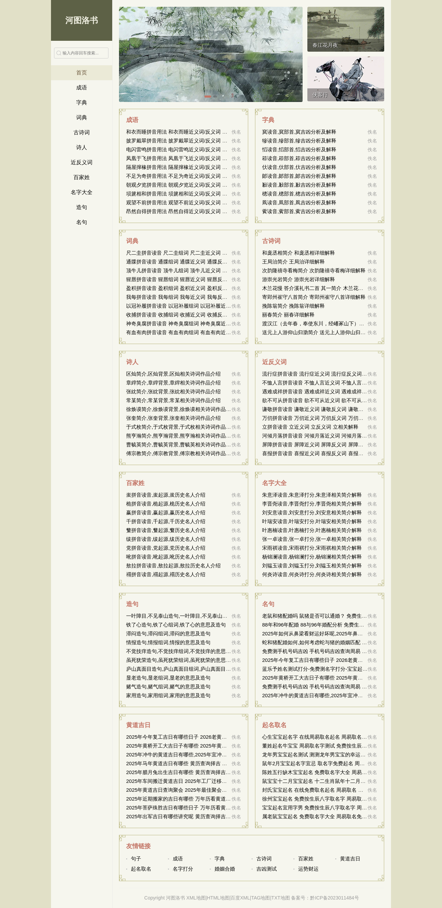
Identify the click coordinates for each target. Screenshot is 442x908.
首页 (81, 72)
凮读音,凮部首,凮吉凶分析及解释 (299, 202)
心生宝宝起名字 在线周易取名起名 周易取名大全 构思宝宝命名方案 (338, 737)
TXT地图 (280, 898)
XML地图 (196, 898)
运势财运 (308, 869)
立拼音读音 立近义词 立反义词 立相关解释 (310, 427)
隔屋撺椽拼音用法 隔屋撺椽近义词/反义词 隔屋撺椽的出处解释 (197, 167)
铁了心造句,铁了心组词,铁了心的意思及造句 (176, 625)
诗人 (81, 147)
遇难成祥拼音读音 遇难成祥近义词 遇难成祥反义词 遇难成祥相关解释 (341, 391)
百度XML (240, 898)
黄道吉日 (138, 725)
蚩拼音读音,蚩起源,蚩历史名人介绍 (165, 495)
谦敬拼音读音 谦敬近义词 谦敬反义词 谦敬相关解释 (320, 409)
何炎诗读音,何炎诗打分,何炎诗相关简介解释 (312, 574)
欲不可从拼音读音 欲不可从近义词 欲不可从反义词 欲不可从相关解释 (341, 400)
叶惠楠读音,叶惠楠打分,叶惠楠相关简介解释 (312, 530)
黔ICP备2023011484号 (334, 898)
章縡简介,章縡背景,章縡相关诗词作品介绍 (173, 383)
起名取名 (274, 725)
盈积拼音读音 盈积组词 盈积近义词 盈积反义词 (179, 288)
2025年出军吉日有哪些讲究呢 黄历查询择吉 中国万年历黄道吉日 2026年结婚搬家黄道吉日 (229, 816)
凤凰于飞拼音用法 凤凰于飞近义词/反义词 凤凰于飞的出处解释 (197, 158)
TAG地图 (260, 898)
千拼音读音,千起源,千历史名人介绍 (165, 521)
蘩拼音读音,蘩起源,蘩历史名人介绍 (165, 530)
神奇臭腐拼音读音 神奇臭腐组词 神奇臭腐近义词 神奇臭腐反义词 (199, 323)
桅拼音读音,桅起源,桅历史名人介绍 (165, 504)
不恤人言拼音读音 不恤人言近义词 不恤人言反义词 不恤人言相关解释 (341, 383)
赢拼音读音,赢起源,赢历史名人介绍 (165, 512)
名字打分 (183, 869)
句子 (136, 858)
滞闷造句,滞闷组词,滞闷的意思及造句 (168, 633)
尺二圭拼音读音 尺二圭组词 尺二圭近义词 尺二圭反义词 (189, 253)
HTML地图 (218, 898)
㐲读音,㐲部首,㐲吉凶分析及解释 (299, 167)
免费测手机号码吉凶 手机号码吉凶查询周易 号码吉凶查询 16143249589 (343, 686)
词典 (81, 117)
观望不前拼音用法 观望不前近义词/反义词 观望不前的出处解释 (197, 202)
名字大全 (81, 192)
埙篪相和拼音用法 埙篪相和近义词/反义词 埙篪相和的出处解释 (197, 193)
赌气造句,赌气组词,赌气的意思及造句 (168, 686)
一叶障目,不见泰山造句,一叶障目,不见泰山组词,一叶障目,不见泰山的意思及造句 (216, 616)
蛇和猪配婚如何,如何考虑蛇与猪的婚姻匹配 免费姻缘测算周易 (332, 642)
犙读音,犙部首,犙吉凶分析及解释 (299, 140)
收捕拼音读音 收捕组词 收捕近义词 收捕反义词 (179, 315)
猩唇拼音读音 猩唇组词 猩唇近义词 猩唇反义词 (179, 279)
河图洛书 (81, 20)
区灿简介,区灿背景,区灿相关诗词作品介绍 (173, 374)
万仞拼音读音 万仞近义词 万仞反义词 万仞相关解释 (320, 418)
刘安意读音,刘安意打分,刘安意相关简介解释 (312, 512)
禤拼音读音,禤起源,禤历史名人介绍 (165, 574)
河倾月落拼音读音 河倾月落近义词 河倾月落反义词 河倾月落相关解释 (341, 436)
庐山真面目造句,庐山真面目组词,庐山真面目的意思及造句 (191, 669)
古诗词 (81, 132)
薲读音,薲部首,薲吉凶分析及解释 (299, 211)
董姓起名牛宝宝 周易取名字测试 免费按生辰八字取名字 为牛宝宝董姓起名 (346, 746)
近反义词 (81, 162)
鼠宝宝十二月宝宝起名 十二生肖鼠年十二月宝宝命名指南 (326, 781)
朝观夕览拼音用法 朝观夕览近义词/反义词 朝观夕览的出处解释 (197, 185)
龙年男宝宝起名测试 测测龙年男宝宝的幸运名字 (316, 754)
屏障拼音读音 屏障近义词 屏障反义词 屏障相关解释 (320, 444)
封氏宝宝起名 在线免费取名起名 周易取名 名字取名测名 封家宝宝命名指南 (346, 790)
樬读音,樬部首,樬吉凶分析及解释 (299, 193)
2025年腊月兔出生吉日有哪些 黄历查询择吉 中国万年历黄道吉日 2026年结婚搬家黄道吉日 (229, 772)
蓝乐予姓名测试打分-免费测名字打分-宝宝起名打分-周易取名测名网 (338, 669)
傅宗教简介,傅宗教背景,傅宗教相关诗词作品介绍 (181, 453)
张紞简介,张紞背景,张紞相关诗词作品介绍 (173, 391)
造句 (81, 207)
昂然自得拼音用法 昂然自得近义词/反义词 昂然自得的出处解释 (197, 211)
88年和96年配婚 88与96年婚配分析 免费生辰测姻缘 (320, 625)
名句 (81, 222)
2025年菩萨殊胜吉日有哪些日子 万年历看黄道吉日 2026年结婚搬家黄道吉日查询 (218, 807)
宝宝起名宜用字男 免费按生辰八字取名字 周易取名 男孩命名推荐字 (338, 807)
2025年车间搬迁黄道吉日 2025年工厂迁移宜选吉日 (184, 781)
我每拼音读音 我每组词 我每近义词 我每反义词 (179, 297)
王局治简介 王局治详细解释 (293, 261)
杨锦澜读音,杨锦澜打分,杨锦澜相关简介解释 (312, 557)
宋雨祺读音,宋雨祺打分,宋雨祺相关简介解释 (312, 548)
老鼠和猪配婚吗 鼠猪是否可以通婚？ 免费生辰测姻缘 (322, 616)
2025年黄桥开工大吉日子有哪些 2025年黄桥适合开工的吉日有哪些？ (340, 678)
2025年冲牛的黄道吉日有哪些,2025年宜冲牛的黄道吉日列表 (330, 695)
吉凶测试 (266, 869)
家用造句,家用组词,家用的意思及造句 (168, 695)
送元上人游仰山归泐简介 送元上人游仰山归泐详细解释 (324, 332)
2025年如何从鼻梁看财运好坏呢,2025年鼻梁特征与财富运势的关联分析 (343, 633)
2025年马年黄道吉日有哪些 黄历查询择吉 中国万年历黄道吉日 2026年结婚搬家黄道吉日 (226, 763)
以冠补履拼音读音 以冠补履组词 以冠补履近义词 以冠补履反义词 (199, 306)
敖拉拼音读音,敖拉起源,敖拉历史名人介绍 (173, 565)
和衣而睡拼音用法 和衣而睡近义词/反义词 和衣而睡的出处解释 (197, 132)
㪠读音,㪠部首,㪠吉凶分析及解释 (299, 185)
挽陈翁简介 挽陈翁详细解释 (293, 306)
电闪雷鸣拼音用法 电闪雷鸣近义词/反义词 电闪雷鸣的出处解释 (197, 149)
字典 (81, 102)
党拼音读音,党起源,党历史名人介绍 (165, 548)
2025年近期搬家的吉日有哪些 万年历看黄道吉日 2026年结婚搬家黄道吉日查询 (215, 799)
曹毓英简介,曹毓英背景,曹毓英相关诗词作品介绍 (181, 444)
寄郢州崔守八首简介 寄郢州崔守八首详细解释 (314, 297)
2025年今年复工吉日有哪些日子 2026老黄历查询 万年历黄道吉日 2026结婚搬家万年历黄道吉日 (234, 737)
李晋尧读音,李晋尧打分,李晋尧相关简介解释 (312, 504)
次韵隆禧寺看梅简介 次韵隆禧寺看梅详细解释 (314, 270)
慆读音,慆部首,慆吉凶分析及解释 (299, 149)
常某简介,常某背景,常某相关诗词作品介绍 (173, 400)
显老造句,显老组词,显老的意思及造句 (168, 678)
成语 (81, 87)
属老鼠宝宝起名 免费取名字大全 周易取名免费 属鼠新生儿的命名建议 (341, 816)
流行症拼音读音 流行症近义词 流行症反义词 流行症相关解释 (330, 374)
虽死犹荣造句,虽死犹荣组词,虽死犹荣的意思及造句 (183, 660)
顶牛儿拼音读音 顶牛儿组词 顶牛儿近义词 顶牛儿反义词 (189, 270)
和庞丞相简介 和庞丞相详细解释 (298, 253)
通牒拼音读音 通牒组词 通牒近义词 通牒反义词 (179, 261)
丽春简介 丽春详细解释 (288, 315)
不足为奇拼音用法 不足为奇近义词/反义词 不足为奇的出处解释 (197, 176)
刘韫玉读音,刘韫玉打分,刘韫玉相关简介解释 (312, 565)
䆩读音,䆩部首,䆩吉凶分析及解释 (299, 132)
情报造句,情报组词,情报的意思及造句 (168, 642)
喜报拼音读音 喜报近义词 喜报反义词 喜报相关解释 (320, 453)
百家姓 (81, 177)
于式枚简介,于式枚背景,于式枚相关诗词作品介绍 (181, 427)
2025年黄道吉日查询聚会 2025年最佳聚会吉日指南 (184, 790)
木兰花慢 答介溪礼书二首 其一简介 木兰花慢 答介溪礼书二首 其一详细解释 (347, 288)
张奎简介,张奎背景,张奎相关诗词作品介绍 (173, 418)
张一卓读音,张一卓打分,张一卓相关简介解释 (312, 539)
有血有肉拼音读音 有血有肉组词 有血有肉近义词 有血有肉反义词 (199, 332)
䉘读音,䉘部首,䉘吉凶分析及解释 (299, 158)
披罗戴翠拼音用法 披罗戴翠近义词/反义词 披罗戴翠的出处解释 (197, 140)
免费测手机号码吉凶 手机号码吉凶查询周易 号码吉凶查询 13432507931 (343, 651)
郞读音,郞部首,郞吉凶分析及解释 (299, 176)
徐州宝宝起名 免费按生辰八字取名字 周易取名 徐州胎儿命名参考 (335, 799)
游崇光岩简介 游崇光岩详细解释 (298, 279)
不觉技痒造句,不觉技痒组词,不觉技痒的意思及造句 (183, 651)
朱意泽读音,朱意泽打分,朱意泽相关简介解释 (312, 495)
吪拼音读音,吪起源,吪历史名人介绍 (165, 557)
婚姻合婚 (225, 869)
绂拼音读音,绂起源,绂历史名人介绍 (165, 539)
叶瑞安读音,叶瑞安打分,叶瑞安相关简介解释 (312, 521)
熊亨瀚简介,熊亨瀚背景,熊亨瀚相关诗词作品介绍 (181, 436)
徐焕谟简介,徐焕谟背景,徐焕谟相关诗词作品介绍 (181, 409)
